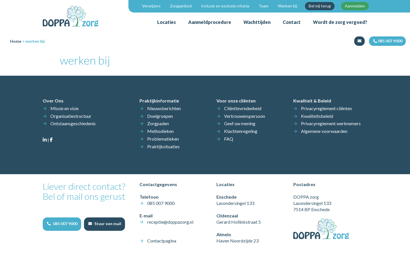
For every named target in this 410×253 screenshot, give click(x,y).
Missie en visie (64, 108)
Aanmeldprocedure (209, 22)
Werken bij (287, 5)
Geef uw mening (239, 123)
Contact (292, 22)
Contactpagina (161, 240)
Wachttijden (256, 22)
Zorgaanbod (181, 5)
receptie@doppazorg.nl (170, 222)
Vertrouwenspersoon (244, 116)
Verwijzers (151, 5)
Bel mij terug (320, 5)
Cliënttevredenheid (242, 108)
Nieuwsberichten (164, 108)
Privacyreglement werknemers (331, 123)
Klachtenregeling (240, 131)
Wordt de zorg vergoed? (340, 22)
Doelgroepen (160, 116)
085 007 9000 (161, 203)
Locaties (166, 22)
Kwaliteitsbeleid (317, 116)
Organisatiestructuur (70, 116)
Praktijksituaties (163, 146)
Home (15, 41)
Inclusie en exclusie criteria (225, 5)
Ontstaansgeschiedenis (73, 123)
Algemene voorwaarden (324, 131)
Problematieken (163, 138)
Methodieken (160, 131)
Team (263, 5)
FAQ (228, 138)
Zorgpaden (158, 123)
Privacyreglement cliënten (326, 108)
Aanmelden (355, 5)
